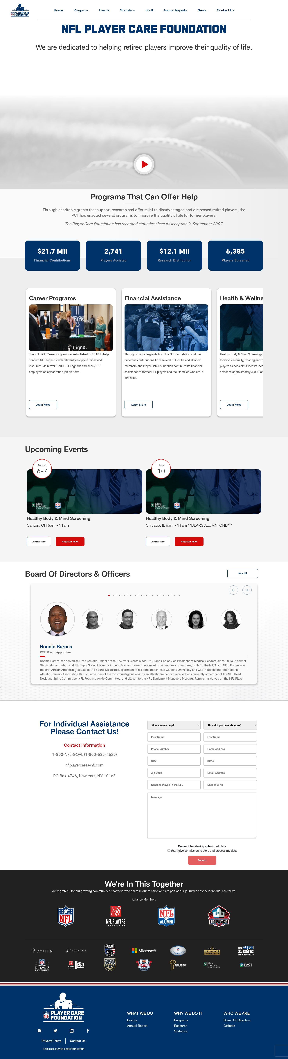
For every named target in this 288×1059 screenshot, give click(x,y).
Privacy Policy (51, 1040)
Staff (149, 10)
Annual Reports (175, 10)
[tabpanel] (57, 619)
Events (104, 10)
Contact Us (225, 10)
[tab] (109, 595)
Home (58, 10)
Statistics (127, 10)
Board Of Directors (237, 1020)
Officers (229, 1026)
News (202, 10)
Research (180, 1026)
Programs (81, 10)
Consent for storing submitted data (202, 846)
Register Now (70, 541)
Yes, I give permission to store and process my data (204, 850)
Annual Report (137, 1026)
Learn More (43, 404)
